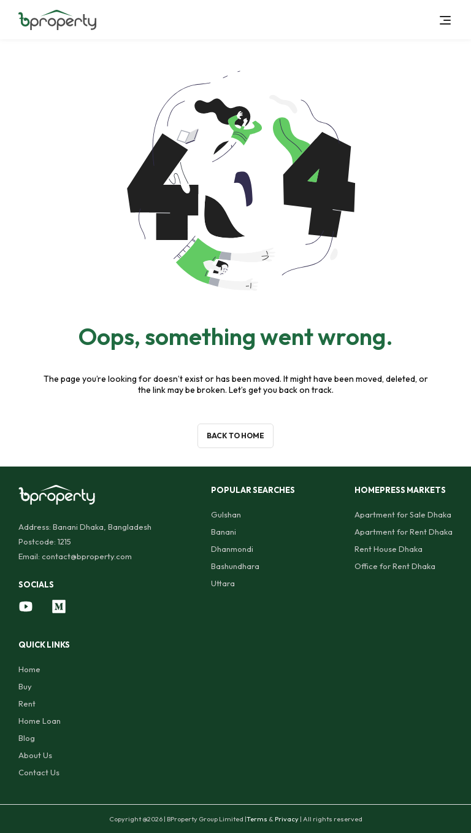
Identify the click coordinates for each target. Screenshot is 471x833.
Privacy (287, 819)
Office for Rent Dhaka (394, 566)
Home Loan (39, 721)
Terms (257, 819)
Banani (223, 532)
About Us (35, 755)
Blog (26, 738)
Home (29, 669)
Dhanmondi (232, 549)
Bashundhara (235, 566)
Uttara (223, 583)
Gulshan (226, 514)
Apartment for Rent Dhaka (403, 532)
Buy (25, 686)
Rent (27, 703)
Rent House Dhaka (388, 549)
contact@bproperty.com (87, 556)
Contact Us (38, 772)
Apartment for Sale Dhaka (402, 514)
